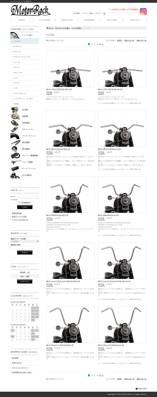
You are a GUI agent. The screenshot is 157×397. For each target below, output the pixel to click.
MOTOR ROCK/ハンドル (30, 10)
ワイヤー (16, 83)
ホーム (21, 20)
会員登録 (78, 13)
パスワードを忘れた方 (20, 219)
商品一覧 (44, 20)
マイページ (89, 20)
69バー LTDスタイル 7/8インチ (57, 215)
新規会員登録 (17, 213)
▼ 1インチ (17, 51)
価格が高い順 (141, 40)
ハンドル (16, 41)
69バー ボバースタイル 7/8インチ (58, 149)
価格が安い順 (129, 40)
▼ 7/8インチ (17, 46)
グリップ (16, 67)
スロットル (17, 72)
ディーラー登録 (89, 13)
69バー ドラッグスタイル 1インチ (110, 89)
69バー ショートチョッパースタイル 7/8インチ (63, 281)
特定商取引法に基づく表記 (21, 372)
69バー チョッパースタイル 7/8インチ (60, 345)
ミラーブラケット (20, 93)
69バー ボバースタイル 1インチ (109, 149)
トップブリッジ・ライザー (23, 98)
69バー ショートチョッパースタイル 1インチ (114, 281)
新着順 (119, 40)
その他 (15, 104)
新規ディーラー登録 (19, 216)
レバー (15, 78)
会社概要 (15, 358)
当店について (67, 20)
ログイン (98, 13)
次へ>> (101, 44)
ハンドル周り (76, 28)
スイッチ (16, 62)
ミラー (15, 88)
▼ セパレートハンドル (21, 57)
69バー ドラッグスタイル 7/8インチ (59, 89)
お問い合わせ (135, 20)
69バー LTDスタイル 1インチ (108, 215)
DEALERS (111, 20)
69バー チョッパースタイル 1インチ (111, 345)
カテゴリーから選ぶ (62, 28)
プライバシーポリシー (20, 367)
